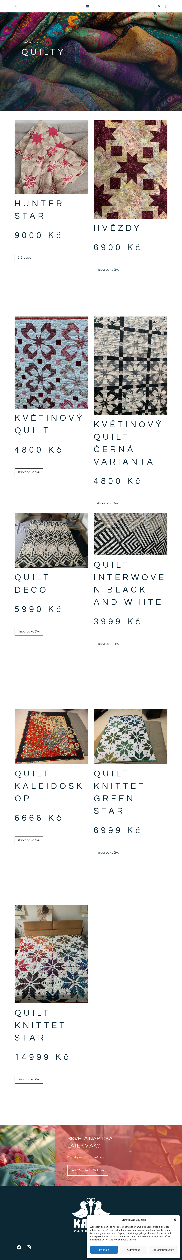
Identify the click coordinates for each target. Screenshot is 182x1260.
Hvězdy (118, 228)
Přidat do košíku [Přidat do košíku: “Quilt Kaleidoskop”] (29, 840)
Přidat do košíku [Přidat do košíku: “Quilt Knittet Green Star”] (108, 852)
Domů (25, 42)
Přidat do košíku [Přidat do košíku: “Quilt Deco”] (29, 631)
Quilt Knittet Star (41, 1025)
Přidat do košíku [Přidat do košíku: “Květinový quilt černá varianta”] (108, 503)
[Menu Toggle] (87, 6)
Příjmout (104, 1249)
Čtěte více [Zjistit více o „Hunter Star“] (24, 257)
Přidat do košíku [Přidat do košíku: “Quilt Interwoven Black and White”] (108, 644)
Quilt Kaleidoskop (50, 786)
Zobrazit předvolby (163, 1249)
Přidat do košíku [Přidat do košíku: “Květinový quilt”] (29, 472)
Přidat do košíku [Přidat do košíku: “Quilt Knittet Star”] (29, 1079)
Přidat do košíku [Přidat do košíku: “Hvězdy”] (108, 270)
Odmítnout (133, 1249)
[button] (175, 1219)
